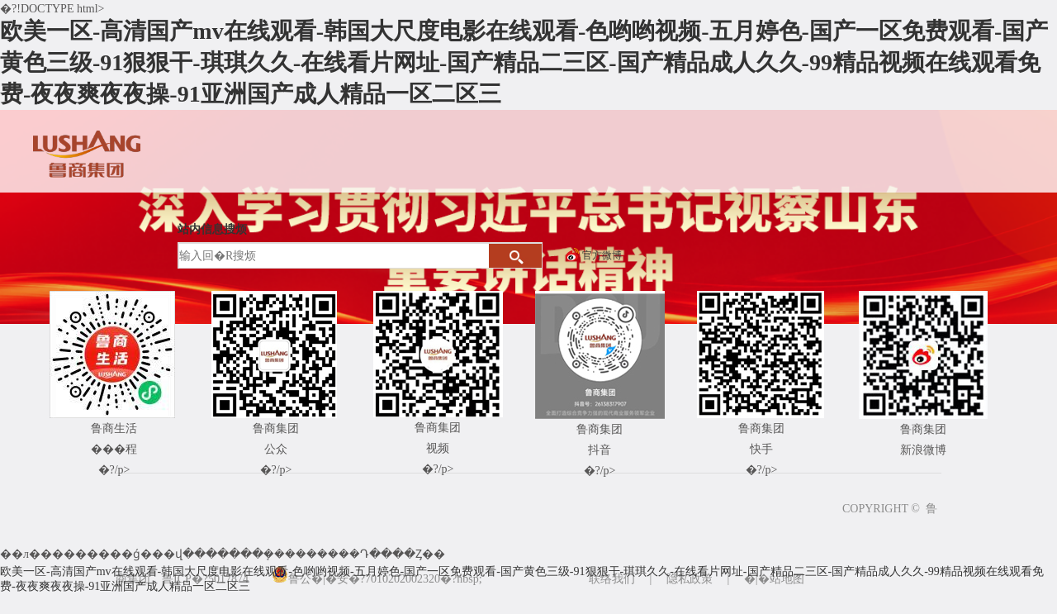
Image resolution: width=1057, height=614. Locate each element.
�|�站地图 (774, 579)
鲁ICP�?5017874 (205, 579)
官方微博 (602, 255)
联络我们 (612, 579)
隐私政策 (689, 579)
